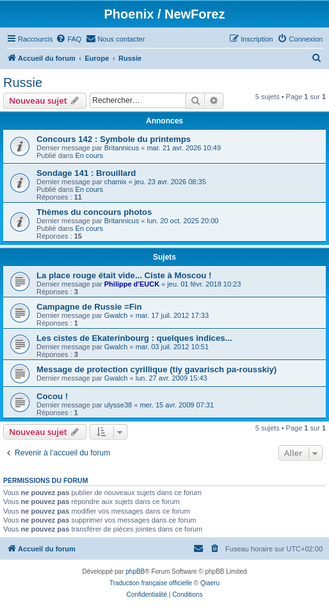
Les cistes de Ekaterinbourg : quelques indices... (134, 338)
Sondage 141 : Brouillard (86, 173)
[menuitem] (68, 39)
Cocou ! (52, 396)
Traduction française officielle (150, 583)
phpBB (135, 571)
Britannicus (121, 148)
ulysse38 (118, 405)
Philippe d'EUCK (131, 284)
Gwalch (116, 315)
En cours (89, 155)
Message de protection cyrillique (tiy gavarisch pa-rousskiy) (156, 369)
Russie (22, 82)
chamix (115, 181)
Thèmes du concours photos (94, 212)
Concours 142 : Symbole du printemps (113, 139)
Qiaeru (210, 583)
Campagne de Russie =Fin (89, 306)
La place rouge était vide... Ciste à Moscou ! (123, 275)
